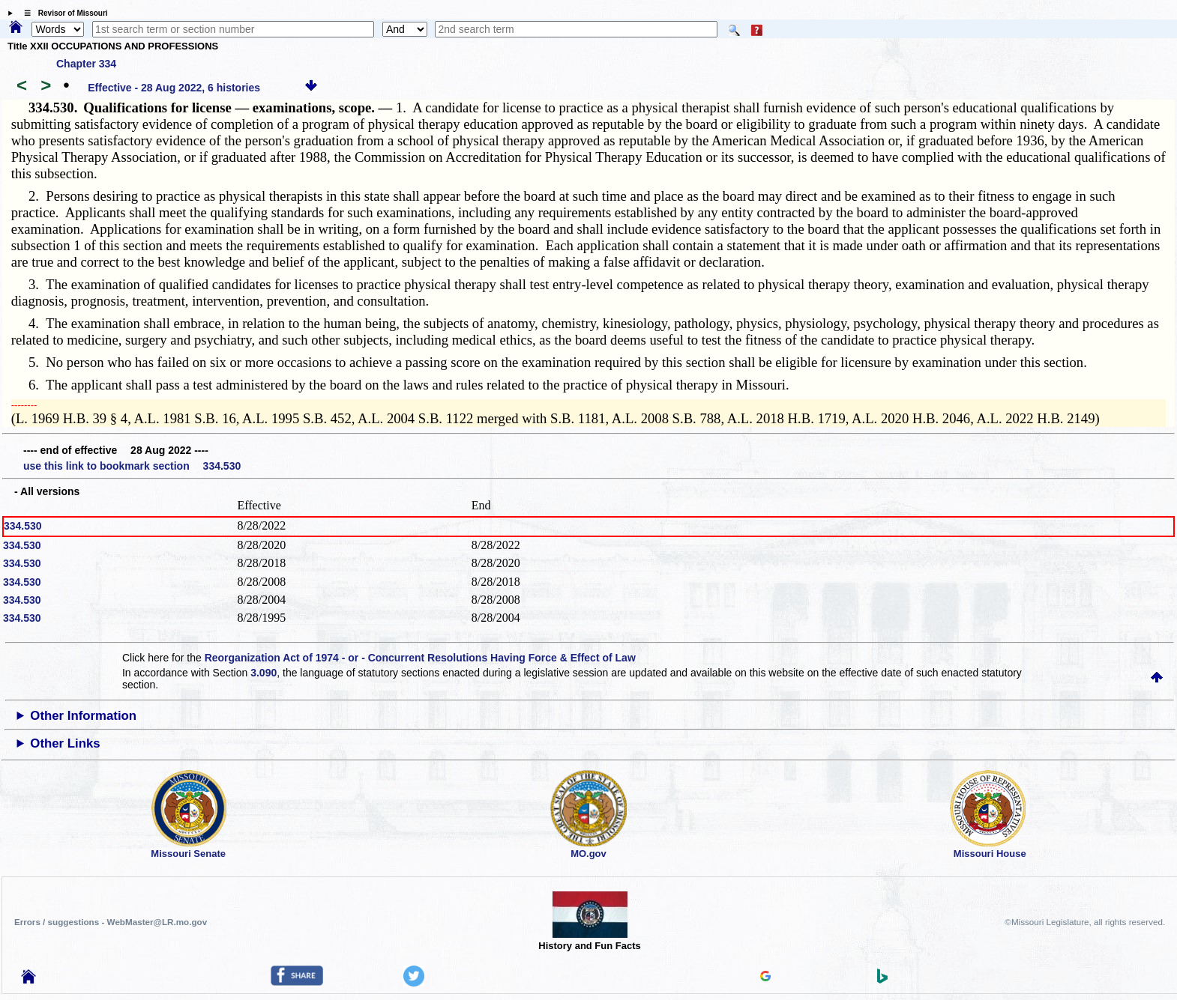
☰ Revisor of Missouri (62, 13)
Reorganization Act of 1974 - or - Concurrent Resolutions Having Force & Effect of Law (420, 658)
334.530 (23, 526)
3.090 (263, 673)
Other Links (65, 743)
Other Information (83, 716)
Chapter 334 (86, 64)
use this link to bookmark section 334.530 (132, 466)
